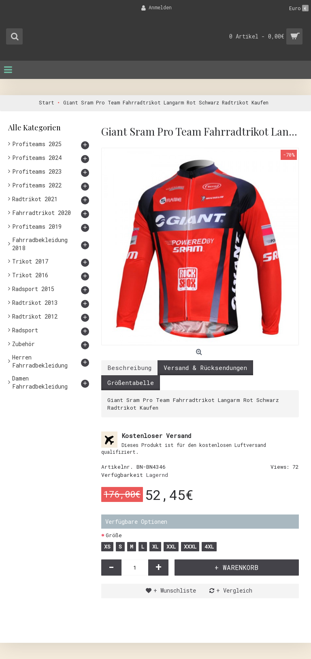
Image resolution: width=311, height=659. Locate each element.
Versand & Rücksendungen (205, 368)
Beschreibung (129, 368)
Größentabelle (130, 382)
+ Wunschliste (174, 590)
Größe (114, 535)
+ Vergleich (234, 590)
